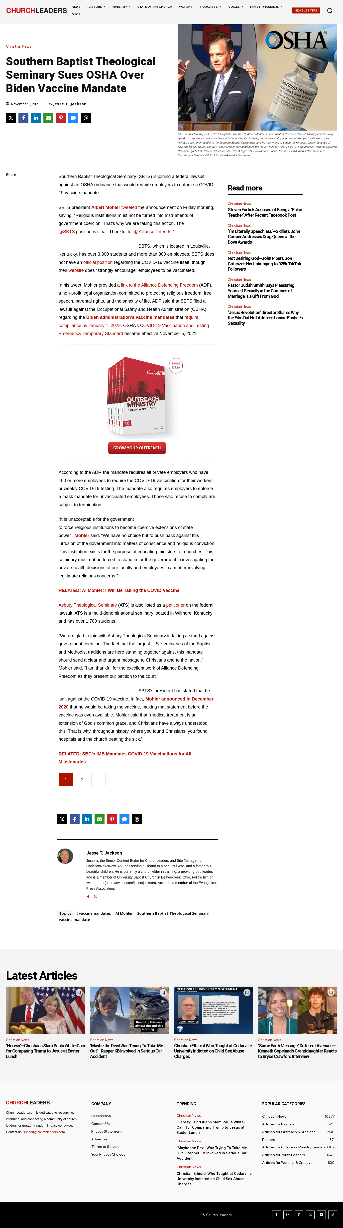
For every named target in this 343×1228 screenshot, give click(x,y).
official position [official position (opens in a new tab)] (98, 262)
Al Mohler (124, 913)
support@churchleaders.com (44, 1132)
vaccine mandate (74, 919)
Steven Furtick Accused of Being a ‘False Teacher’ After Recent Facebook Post (265, 212)
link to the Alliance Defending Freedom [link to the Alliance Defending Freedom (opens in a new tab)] (159, 285)
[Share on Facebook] (23, 118)
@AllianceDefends (152, 231)
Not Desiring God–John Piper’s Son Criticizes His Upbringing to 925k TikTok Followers (264, 264)
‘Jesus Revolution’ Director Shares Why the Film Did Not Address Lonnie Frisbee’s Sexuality (265, 318)
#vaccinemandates (93, 913)
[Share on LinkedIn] (36, 118)
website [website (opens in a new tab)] (77, 270)
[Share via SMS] (73, 118)
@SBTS (67, 231)
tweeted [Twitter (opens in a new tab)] (129, 207)
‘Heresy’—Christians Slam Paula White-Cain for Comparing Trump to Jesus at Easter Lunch (45, 1051)
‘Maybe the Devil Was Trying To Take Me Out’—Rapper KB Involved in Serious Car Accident (126, 1051)
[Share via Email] (48, 118)
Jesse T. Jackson (70, 104)
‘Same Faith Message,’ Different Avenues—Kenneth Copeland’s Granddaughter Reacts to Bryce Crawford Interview (297, 1051)
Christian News (20, 46)
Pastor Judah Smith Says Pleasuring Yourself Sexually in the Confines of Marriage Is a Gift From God (261, 291)
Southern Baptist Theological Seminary (173, 913)
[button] (330, 10)
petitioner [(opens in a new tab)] (176, 605)
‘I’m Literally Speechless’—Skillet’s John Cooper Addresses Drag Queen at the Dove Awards (264, 237)
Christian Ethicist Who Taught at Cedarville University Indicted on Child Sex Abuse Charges (213, 1051)
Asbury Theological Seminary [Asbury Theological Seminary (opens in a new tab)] (88, 605)
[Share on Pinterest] (61, 118)
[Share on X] (11, 118)
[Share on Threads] (86, 118)
